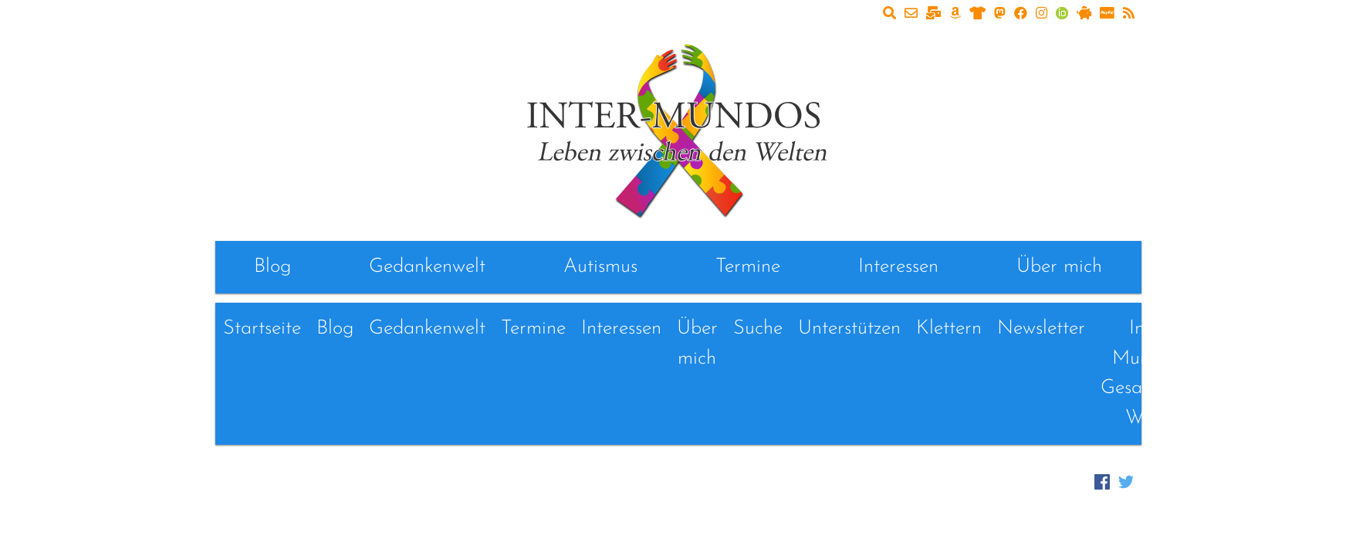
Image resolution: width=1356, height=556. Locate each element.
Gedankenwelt (427, 266)
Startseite (262, 328)
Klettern (949, 328)
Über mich (1059, 266)
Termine (747, 266)
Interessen (898, 266)
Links (1239, 328)
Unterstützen (849, 328)
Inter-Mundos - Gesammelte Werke (1151, 373)
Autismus (600, 266)
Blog (272, 266)
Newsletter (1041, 328)
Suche (758, 328)
